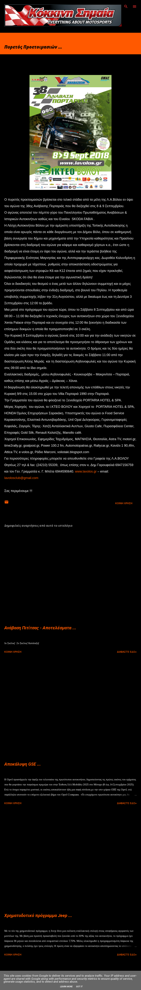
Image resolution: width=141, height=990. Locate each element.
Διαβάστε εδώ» (127, 651)
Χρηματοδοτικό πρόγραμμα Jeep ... (38, 915)
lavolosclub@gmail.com (21, 478)
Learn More (66, 986)
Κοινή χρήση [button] (123, 503)
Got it (79, 986)
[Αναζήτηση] (126, 6)
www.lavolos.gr (86, 471)
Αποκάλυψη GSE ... (22, 764)
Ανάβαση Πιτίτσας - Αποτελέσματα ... (40, 627)
